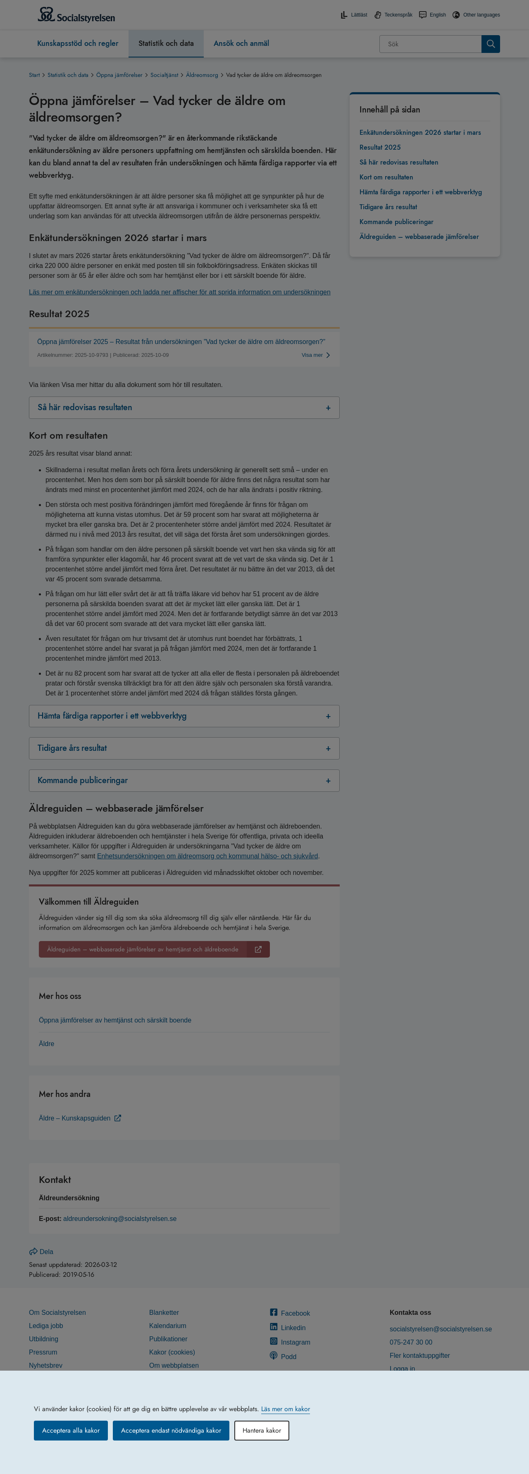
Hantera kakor (262, 1430)
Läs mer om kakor (285, 1409)
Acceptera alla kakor (71, 1430)
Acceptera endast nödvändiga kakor (171, 1430)
